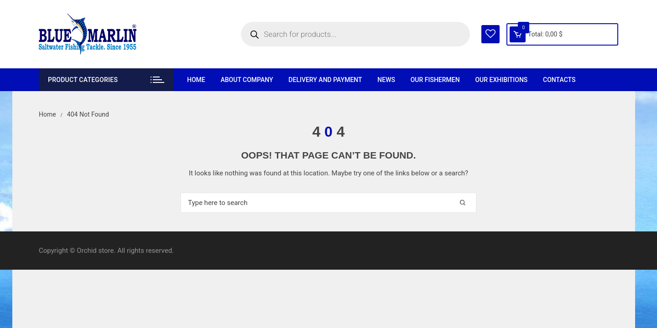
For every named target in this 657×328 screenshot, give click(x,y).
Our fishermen (435, 79)
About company (246, 79)
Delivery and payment (325, 79)
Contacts (559, 79)
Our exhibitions (501, 79)
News (386, 79)
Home (196, 79)
